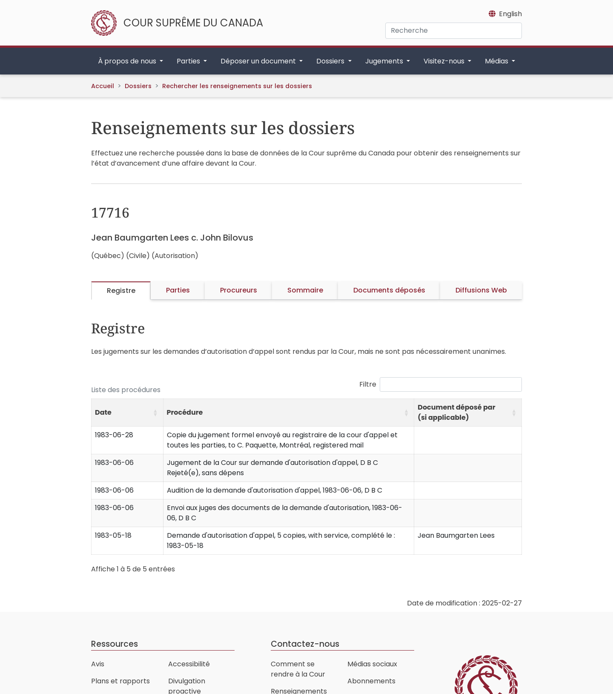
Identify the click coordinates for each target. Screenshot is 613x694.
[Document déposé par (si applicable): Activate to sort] (468, 413)
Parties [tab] (178, 290)
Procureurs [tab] (238, 290)
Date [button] (103, 412)
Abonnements (371, 681)
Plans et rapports (120, 681)
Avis (97, 664)
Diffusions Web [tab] (481, 290)
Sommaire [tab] (305, 290)
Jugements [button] (385, 61)
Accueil (102, 86)
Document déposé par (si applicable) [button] (456, 412)
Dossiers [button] (331, 61)
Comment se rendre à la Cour (298, 669)
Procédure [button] (185, 412)
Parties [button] (189, 61)
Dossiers (138, 86)
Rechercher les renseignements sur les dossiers (237, 86)
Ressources (114, 644)
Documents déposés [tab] (389, 290)
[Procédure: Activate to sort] (288, 413)
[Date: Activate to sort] (127, 413)
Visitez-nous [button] (445, 61)
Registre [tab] (121, 290)
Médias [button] (497, 61)
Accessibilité (189, 664)
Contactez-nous (305, 644)
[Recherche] (453, 31)
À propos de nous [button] (128, 61)
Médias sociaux (372, 664)
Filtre (367, 384)
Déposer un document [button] (259, 61)
